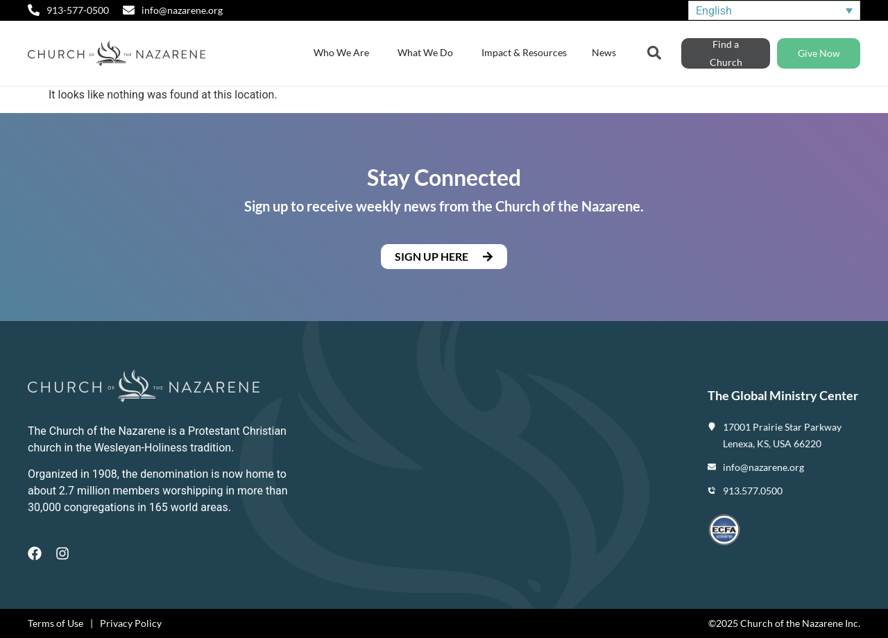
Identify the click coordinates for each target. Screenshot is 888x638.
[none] (774, 11)
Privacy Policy (131, 623)
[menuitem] (774, 11)
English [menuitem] (714, 10)
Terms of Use (55, 623)
